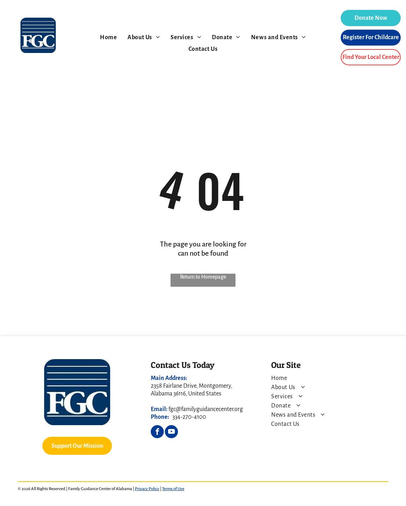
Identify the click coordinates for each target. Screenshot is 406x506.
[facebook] (157, 432)
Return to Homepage (203, 277)
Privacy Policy (147, 489)
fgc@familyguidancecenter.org (205, 409)
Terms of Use (173, 489)
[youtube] (171, 432)
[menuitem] (108, 37)
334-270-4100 (189, 417)
